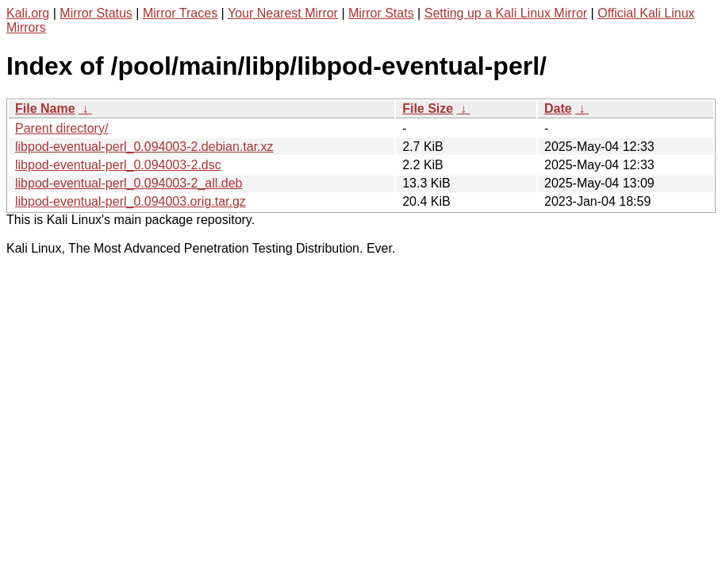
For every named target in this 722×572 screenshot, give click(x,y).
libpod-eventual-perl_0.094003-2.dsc (118, 165)
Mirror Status (96, 13)
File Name (45, 108)
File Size (427, 108)
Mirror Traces (180, 13)
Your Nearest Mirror (283, 13)
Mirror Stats (381, 13)
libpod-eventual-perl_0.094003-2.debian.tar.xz (144, 146)
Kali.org (27, 13)
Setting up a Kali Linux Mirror (505, 13)
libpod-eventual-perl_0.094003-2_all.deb (128, 183)
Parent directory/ (61, 128)
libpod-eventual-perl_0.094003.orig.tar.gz (130, 201)
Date (558, 108)
